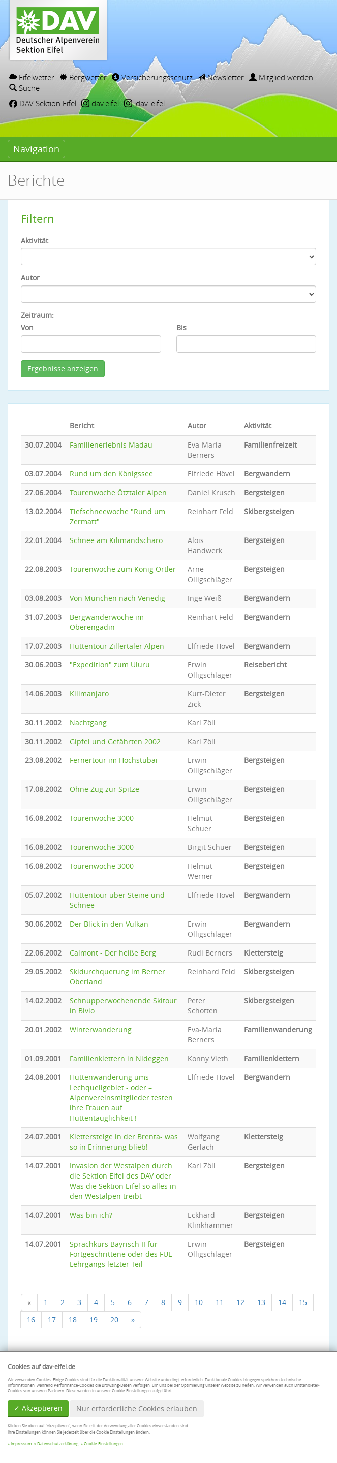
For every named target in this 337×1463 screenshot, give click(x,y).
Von (27, 327)
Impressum (21, 1443)
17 (52, 1319)
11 (220, 1302)
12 (240, 1302)
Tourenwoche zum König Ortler (123, 569)
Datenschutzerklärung (57, 1443)
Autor (30, 277)
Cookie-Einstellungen (103, 1443)
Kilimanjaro (89, 693)
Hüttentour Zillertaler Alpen (117, 646)
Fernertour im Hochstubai (114, 760)
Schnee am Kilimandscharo (116, 540)
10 (199, 1302)
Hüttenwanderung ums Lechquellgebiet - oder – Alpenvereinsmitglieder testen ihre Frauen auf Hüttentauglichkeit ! (121, 1097)
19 (93, 1319)
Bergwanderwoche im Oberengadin (107, 622)
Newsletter (221, 77)
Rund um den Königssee (111, 474)
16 (31, 1319)
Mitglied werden (281, 77)
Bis (181, 327)
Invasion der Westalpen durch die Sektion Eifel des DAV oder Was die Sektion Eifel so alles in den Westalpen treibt (123, 1181)
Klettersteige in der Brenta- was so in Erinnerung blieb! (124, 1142)
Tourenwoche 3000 (102, 818)
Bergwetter (83, 77)
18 (73, 1319)
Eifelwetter (31, 77)
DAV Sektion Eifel (42, 103)
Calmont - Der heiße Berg (113, 953)
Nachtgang (88, 722)
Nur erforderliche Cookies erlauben (136, 1408)
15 (303, 1302)
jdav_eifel (144, 103)
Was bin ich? (91, 1215)
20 (114, 1319)
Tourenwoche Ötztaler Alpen (118, 492)
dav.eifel (100, 103)
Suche (24, 88)
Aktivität (34, 240)
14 (282, 1302)
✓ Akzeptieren (38, 1408)
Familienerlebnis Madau (111, 445)
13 (261, 1302)
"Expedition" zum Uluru (110, 665)
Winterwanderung (101, 1029)
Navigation (36, 149)
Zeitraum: (37, 315)
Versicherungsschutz (152, 77)
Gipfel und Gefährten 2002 (115, 741)
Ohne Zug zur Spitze (104, 789)
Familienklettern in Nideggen (119, 1058)
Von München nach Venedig (117, 598)
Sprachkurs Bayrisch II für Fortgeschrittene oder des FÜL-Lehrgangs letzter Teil (122, 1254)
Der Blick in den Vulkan (109, 924)
